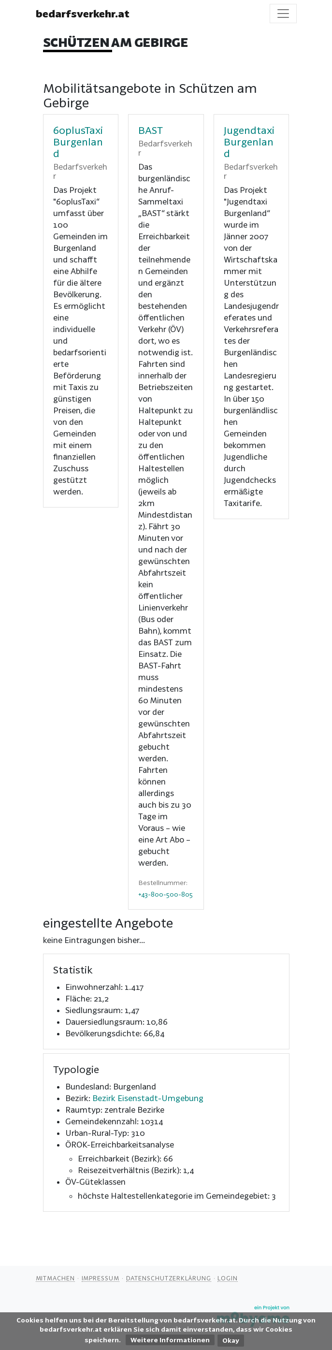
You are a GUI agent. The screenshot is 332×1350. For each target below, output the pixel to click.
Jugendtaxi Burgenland (249, 141)
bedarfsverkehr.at (83, 13)
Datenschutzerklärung (168, 1278)
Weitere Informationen (170, 1340)
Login (227, 1278)
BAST (150, 130)
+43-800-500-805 (165, 894)
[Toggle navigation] (283, 13)
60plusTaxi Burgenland (78, 141)
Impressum (100, 1278)
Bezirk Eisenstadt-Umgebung (147, 1098)
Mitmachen (55, 1278)
